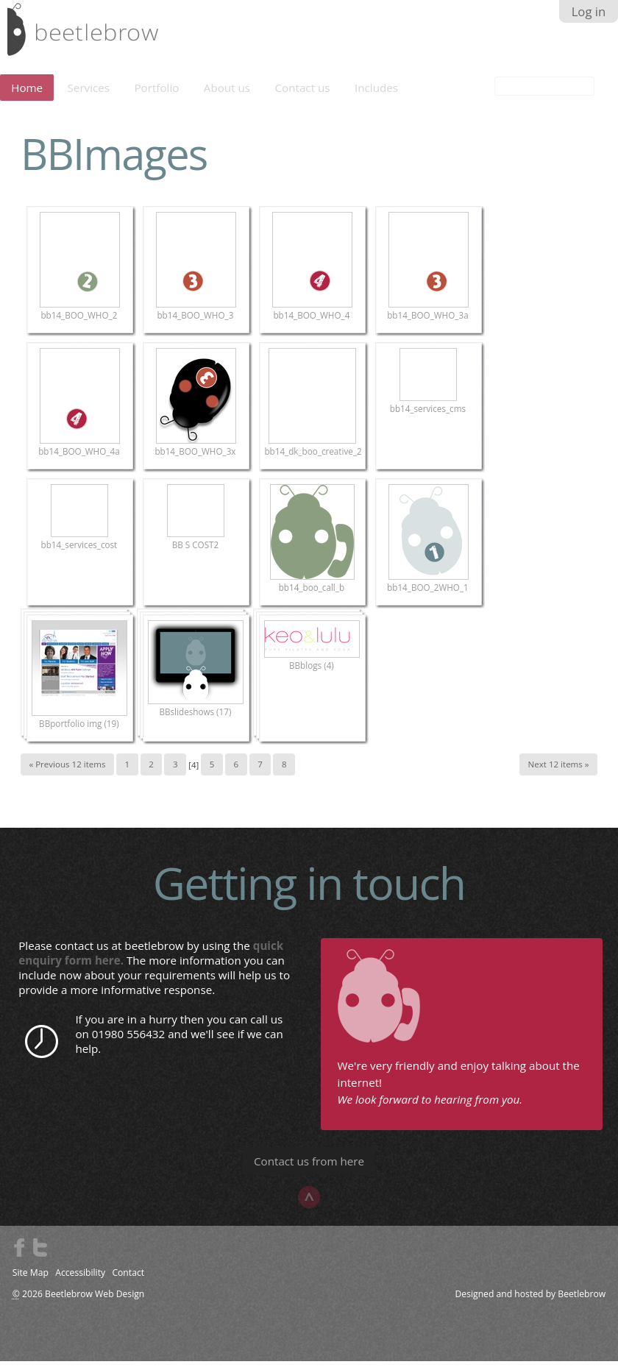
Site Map (31, 1282)
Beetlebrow (581, 1303)
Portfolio (156, 97)
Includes (376, 97)
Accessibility (80, 1282)
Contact (128, 1282)
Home (27, 97)
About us (227, 97)
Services (89, 97)
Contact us (302, 97)
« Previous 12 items (67, 773)
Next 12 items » (558, 773)
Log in (589, 11)
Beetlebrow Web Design (94, 1303)
